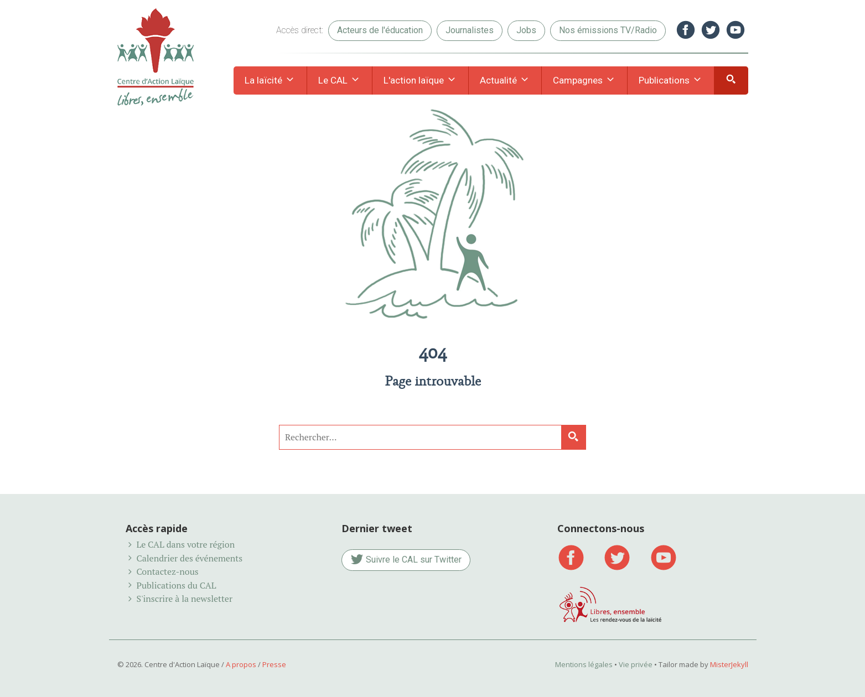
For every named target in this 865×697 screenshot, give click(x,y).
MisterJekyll (729, 664)
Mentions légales (584, 664)
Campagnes (584, 81)
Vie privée (635, 664)
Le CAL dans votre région (185, 544)
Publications (671, 81)
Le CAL (339, 81)
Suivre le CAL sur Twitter (406, 560)
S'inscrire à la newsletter (184, 598)
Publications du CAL (176, 585)
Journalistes (470, 30)
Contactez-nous (167, 571)
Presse (274, 664)
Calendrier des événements (189, 558)
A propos (241, 664)
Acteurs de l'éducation (380, 30)
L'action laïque (420, 81)
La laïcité (270, 81)
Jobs (526, 30)
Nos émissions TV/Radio (608, 30)
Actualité (505, 81)
